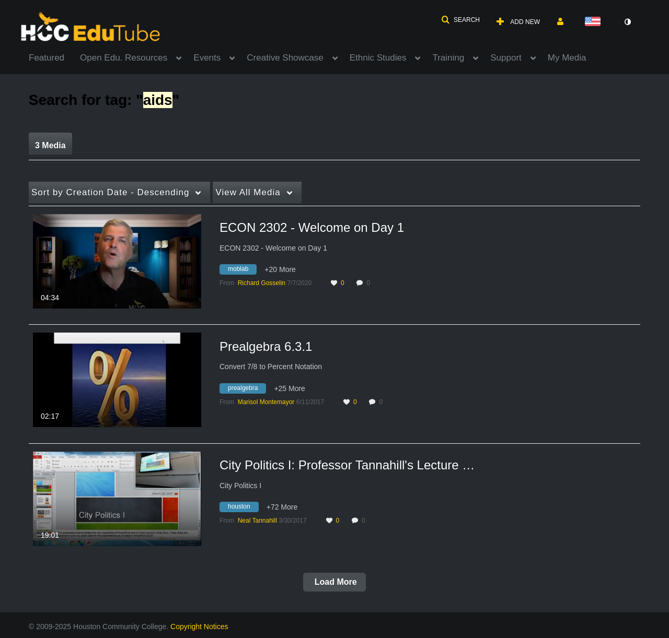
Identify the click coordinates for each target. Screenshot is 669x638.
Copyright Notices (199, 626)
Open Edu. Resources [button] (123, 58)
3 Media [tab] (50, 145)
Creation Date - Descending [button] (110, 192)
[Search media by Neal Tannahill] (257, 520)
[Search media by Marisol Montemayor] (266, 402)
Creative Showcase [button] (285, 58)
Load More (334, 581)
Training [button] (448, 58)
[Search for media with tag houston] (243, 508)
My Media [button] (567, 58)
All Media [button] (247, 192)
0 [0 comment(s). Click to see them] (369, 283)
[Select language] (595, 22)
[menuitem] (54, 57)
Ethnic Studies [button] (378, 58)
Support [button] (506, 58)
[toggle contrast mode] (627, 22)
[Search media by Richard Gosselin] (261, 283)
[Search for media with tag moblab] (242, 271)
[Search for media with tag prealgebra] (247, 389)
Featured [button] (46, 58)
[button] (460, 19)
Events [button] (207, 58)
